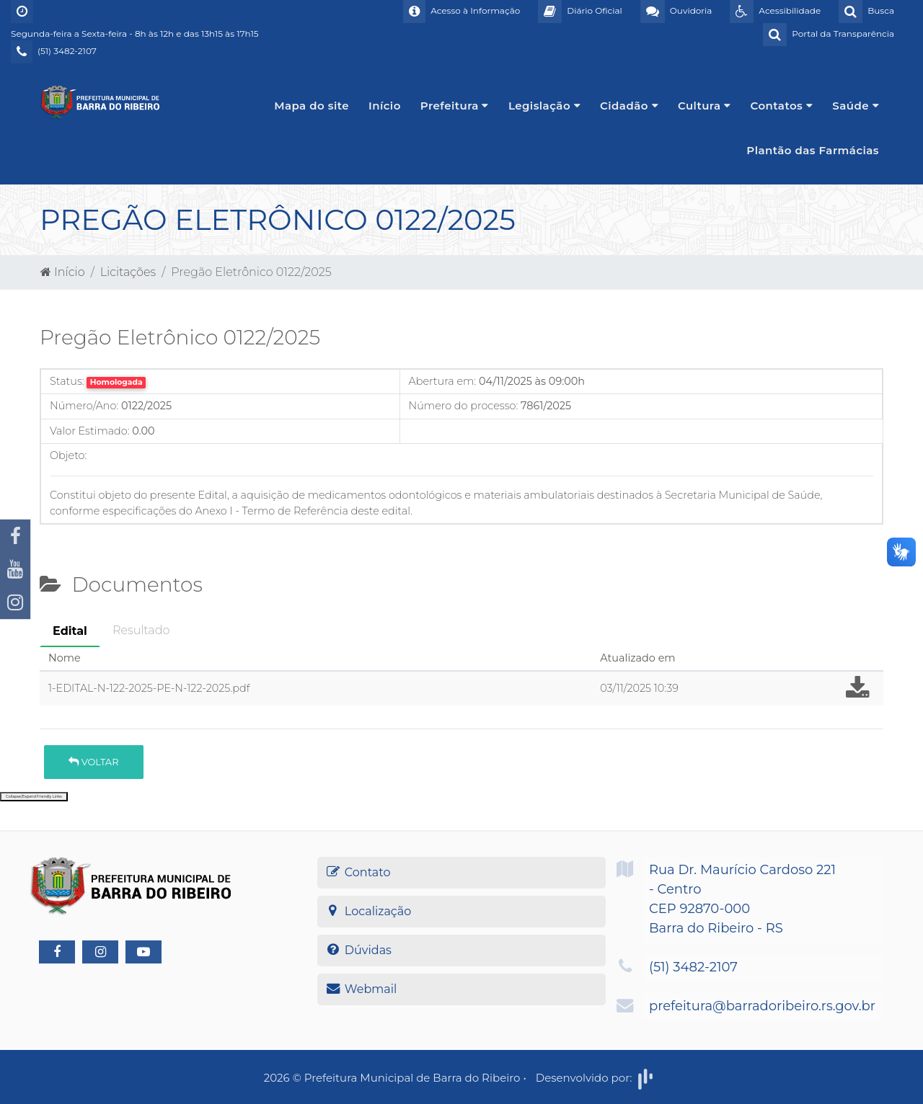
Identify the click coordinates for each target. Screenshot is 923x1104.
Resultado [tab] (140, 630)
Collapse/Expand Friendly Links (34, 796)
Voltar (93, 761)
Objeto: (68, 455)
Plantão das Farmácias (812, 150)
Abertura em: (443, 381)
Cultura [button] (704, 105)
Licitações (128, 272)
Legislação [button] (544, 105)
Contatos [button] (782, 105)
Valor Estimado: (90, 430)
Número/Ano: (84, 405)
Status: (67, 381)
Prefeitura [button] (454, 105)
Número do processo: (463, 405)
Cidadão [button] (629, 105)
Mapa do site (311, 105)
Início (384, 105)
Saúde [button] (855, 105)
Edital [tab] (70, 631)
